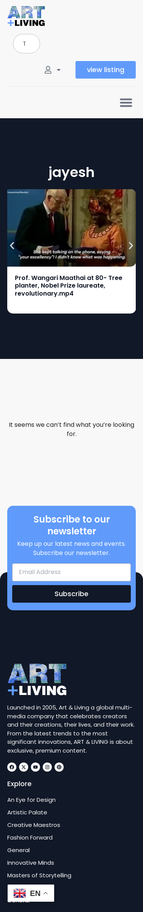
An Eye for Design (31, 800)
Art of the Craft (29, 888)
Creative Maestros (33, 825)
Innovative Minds (30, 863)
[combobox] (26, 43)
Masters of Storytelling (39, 875)
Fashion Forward (30, 837)
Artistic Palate (27, 812)
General (18, 850)
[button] (126, 102)
